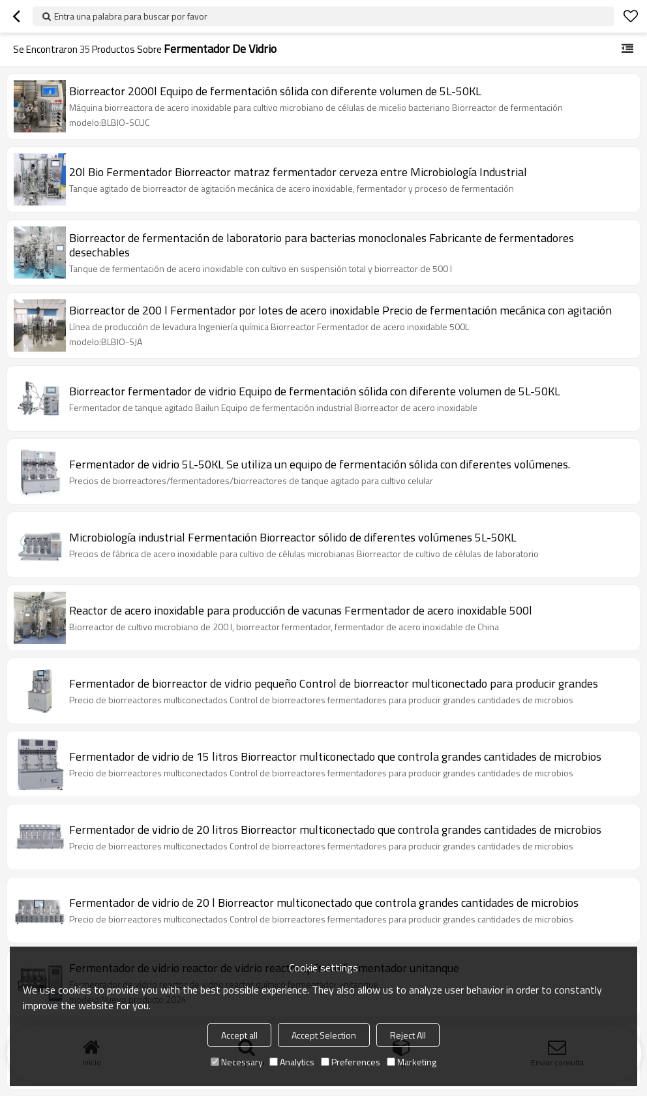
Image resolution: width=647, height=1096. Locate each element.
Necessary (237, 1062)
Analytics (291, 1062)
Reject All (408, 1035)
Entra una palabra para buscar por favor (130, 16)
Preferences (350, 1062)
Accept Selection (324, 1035)
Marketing (411, 1062)
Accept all (239, 1035)
